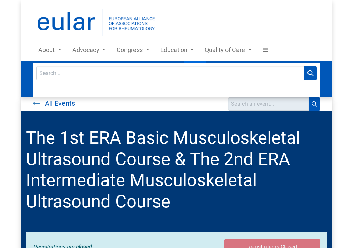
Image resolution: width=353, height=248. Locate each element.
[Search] (310, 73)
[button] (265, 51)
